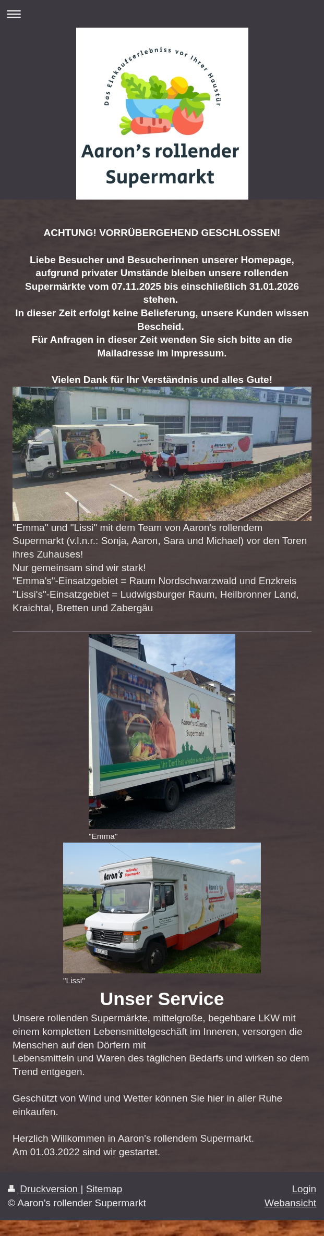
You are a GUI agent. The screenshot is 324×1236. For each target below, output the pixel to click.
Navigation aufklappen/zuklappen (162, 14)
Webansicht (290, 1202)
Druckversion (44, 1188)
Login (304, 1188)
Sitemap (104, 1188)
